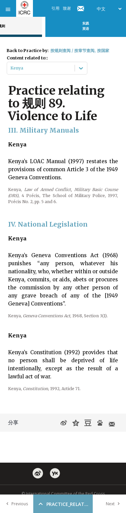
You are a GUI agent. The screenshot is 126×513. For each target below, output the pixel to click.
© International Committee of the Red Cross (63, 494)
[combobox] (10, 68)
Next (114, 504)
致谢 (67, 8)
